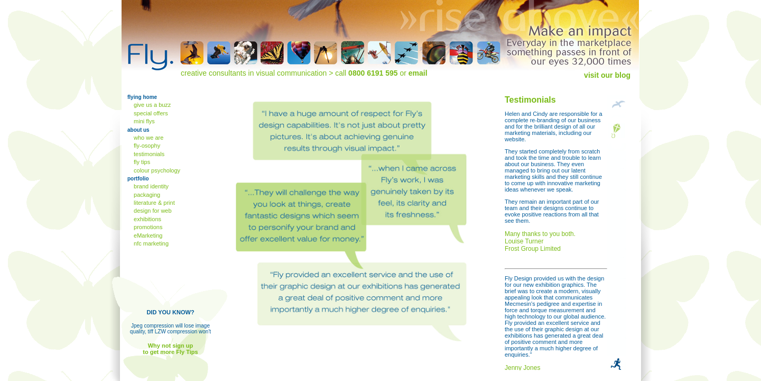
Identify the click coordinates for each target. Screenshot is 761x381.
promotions (147, 227)
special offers (150, 113)
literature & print (153, 202)
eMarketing (147, 235)
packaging (146, 195)
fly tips (141, 162)
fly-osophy (146, 145)
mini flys (143, 121)
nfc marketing (150, 243)
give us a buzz (151, 105)
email (418, 73)
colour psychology (156, 170)
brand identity (150, 186)
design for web (152, 210)
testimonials (148, 154)
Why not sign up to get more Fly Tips (170, 348)
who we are (147, 137)
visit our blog (607, 75)
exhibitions (146, 219)
